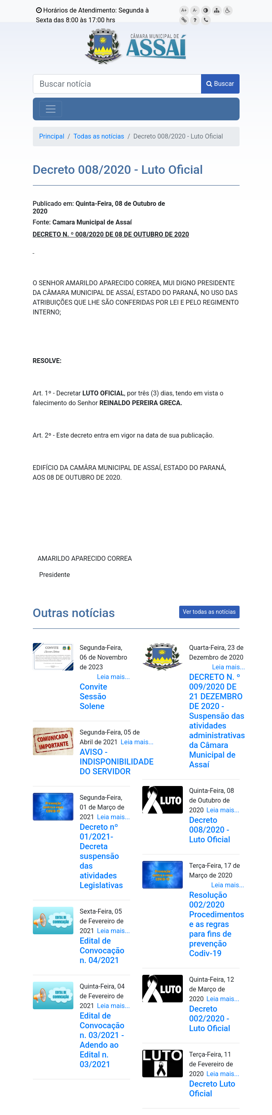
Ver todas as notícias (209, 612)
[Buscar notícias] (117, 84)
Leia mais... (113, 677)
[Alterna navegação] (50, 109)
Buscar (220, 84)
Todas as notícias (98, 136)
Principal (51, 136)
